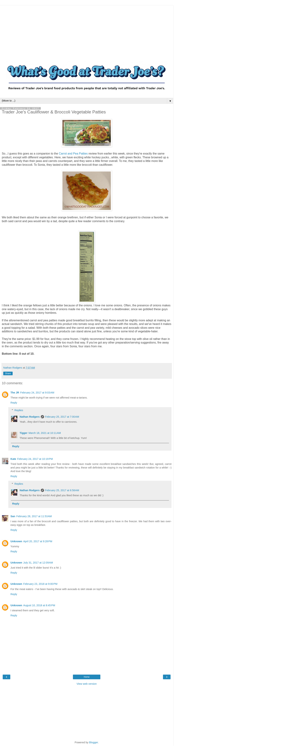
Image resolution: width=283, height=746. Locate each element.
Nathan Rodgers (29, 416)
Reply (13, 402)
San (12, 516)
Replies (18, 410)
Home (87, 677)
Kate (13, 458)
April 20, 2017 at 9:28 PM (37, 541)
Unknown (16, 541)
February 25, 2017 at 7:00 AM (62, 416)
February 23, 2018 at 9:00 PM (40, 583)
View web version (87, 683)
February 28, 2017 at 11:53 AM (34, 516)
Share (8, 373)
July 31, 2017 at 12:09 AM (38, 562)
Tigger (23, 433)
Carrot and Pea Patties (73, 153)
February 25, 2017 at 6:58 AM (62, 490)
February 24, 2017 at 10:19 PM (35, 458)
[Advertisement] (86, 30)
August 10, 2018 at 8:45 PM (39, 605)
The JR (14, 392)
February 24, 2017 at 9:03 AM (37, 392)
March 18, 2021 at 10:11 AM (45, 433)
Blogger (93, 742)
